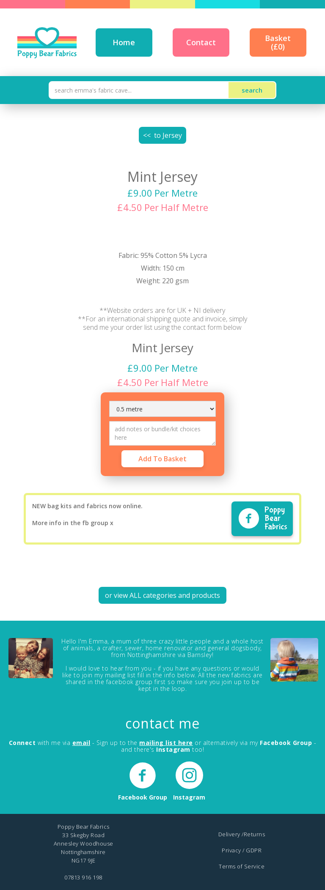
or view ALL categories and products (162, 595)
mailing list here (166, 743)
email (81, 743)
